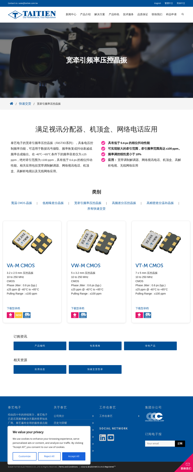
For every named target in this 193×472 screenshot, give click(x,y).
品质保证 (142, 14)
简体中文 (181, 3)
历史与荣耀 (60, 423)
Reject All (49, 456)
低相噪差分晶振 (53, 203)
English (157, 3)
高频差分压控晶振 (124, 203)
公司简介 (59, 416)
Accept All (73, 456)
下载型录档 (13, 308)
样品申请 (171, 14)
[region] (49, 445)
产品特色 (114, 14)
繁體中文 (169, 3)
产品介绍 (85, 14)
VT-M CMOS (149, 265)
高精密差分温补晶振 (160, 203)
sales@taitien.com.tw (28, 3)
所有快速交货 (96, 209)
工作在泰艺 (106, 416)
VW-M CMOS (85, 265)
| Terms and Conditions (68, 467)
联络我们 (157, 14)
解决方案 (99, 14)
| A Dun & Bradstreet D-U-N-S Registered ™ (97, 467)
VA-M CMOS (21, 265)
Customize (25, 456)
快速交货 (25, 104)
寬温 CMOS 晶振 (21, 203)
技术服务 (128, 14)
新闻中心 (71, 14)
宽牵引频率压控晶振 (87, 203)
